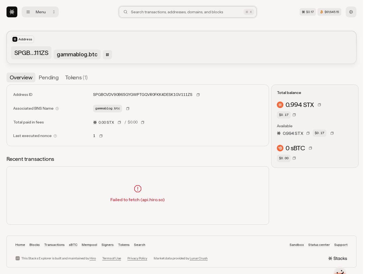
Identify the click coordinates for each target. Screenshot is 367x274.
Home (20, 245)
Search (139, 245)
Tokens (124, 245)
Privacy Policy (137, 258)
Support (341, 245)
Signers (107, 245)
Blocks (35, 245)
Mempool (89, 245)
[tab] (20, 77)
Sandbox (297, 245)
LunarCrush (199, 258)
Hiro (93, 258)
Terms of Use (111, 258)
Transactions (54, 245)
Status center (319, 245)
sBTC (73, 245)
